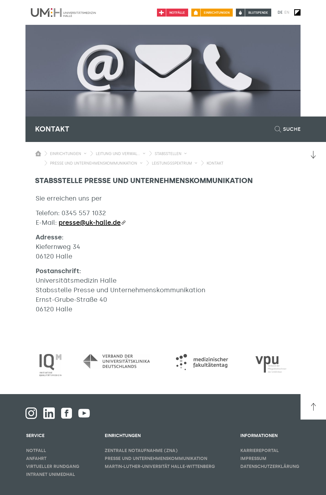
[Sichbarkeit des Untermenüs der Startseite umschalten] (38, 153)
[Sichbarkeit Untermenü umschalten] (85, 153)
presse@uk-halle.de (90, 222)
